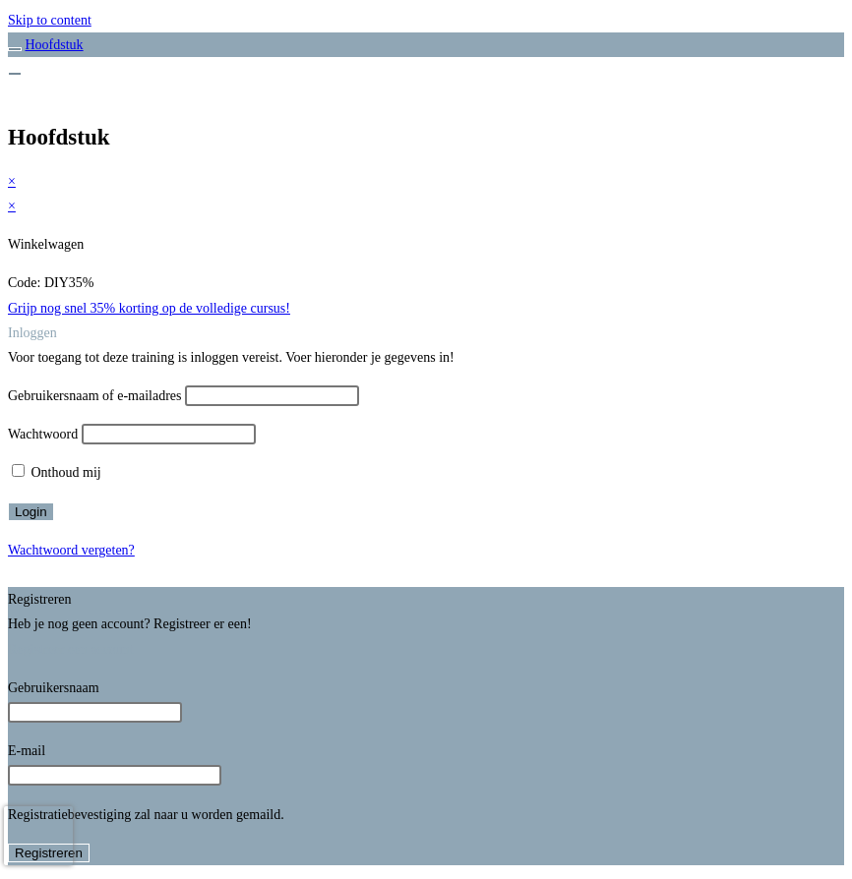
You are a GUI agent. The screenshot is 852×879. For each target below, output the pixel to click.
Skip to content (49, 20)
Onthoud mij (56, 472)
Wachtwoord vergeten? (71, 550)
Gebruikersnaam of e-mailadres (94, 395)
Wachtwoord (43, 434)
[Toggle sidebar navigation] (15, 49)
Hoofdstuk (55, 44)
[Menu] (15, 74)
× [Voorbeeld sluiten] (12, 181)
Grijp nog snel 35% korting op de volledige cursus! (149, 308)
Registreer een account (71, 649)
